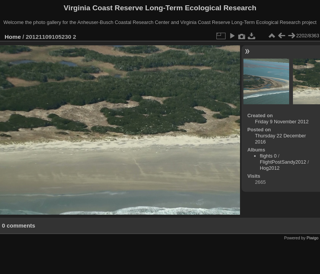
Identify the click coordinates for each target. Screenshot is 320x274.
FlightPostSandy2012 (283, 162)
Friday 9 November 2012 (282, 121)
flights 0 (268, 156)
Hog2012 (270, 168)
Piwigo (312, 238)
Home (13, 36)
